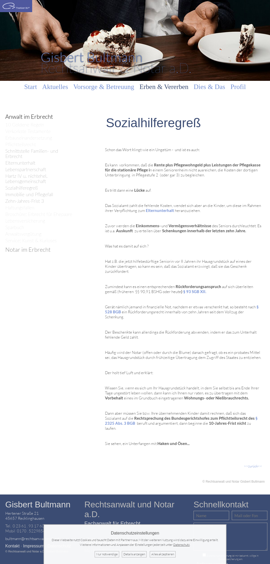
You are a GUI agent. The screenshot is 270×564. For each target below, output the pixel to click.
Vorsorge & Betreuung (103, 87)
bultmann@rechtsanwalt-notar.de (33, 538)
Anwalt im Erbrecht (29, 116)
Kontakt (12, 546)
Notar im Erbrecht (28, 249)
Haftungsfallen (19, 207)
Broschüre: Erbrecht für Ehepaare (38, 214)
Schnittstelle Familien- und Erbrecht (31, 153)
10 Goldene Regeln (24, 124)
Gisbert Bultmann (37, 504)
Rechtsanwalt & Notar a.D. (116, 62)
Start (30, 87)
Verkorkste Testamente (28, 131)
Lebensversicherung (25, 221)
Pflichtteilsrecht (20, 144)
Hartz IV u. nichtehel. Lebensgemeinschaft (26, 178)
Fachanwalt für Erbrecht (112, 523)
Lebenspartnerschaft (25, 169)
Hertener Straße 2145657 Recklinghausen (24, 516)
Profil (238, 87)
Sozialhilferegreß (21, 188)
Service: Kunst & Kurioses (31, 240)
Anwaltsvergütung (23, 234)
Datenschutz (181, 545)
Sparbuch (14, 227)
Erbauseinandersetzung (28, 138)
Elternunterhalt (20, 163)
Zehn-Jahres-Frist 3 (24, 201)
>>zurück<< (253, 466)
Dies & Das (209, 87)
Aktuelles (55, 87)
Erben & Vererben (164, 87)
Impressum (33, 546)
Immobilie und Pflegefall (29, 194)
